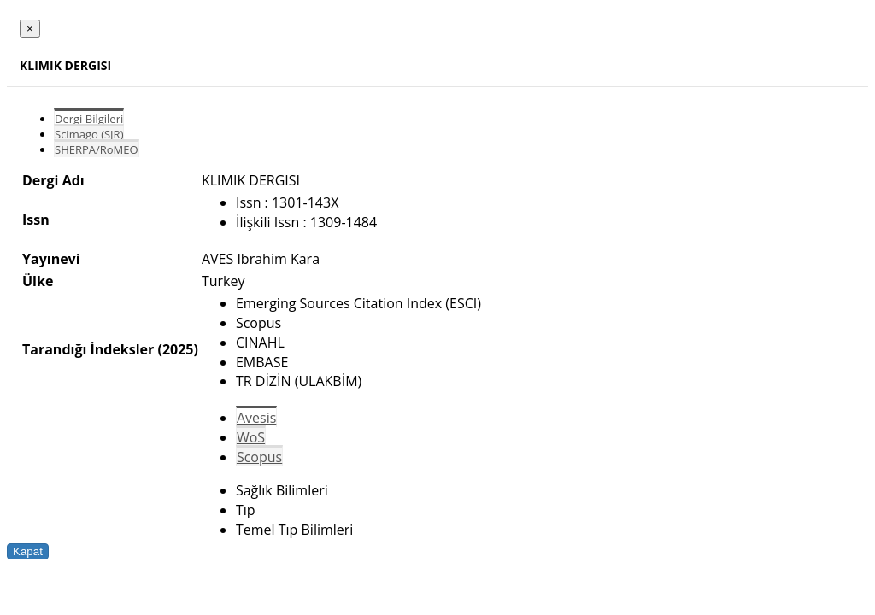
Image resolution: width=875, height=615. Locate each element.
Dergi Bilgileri (89, 118)
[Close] (30, 29)
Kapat (28, 551)
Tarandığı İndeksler (88, 349)
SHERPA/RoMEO (96, 149)
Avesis (256, 417)
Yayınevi (51, 258)
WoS (251, 437)
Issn (36, 219)
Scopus (259, 457)
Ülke (37, 281)
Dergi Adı (53, 180)
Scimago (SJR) (89, 134)
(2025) (177, 349)
